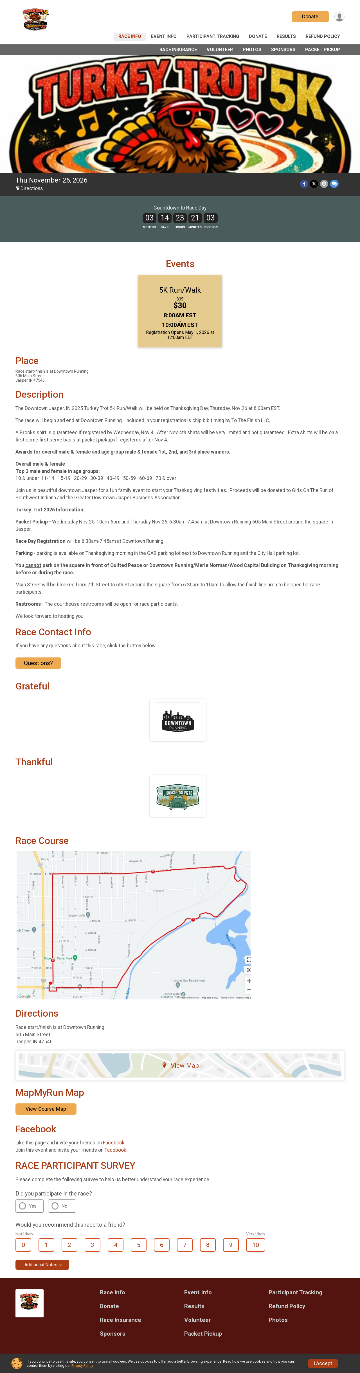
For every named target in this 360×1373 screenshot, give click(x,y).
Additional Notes (40, 1264)
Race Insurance (178, 49)
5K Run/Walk (180, 290)
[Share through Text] (334, 184)
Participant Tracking (212, 36)
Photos (252, 49)
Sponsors (283, 49)
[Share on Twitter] (314, 184)
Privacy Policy (82, 1365)
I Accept (323, 1363)
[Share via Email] (324, 184)
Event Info (164, 36)
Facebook (114, 1143)
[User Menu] (339, 17)
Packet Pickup (322, 49)
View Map (180, 1065)
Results (286, 36)
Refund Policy (323, 36)
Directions (32, 188)
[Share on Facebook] (304, 184)
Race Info (129, 36)
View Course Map (46, 1109)
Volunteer (220, 49)
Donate (310, 16)
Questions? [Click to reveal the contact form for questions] (38, 663)
